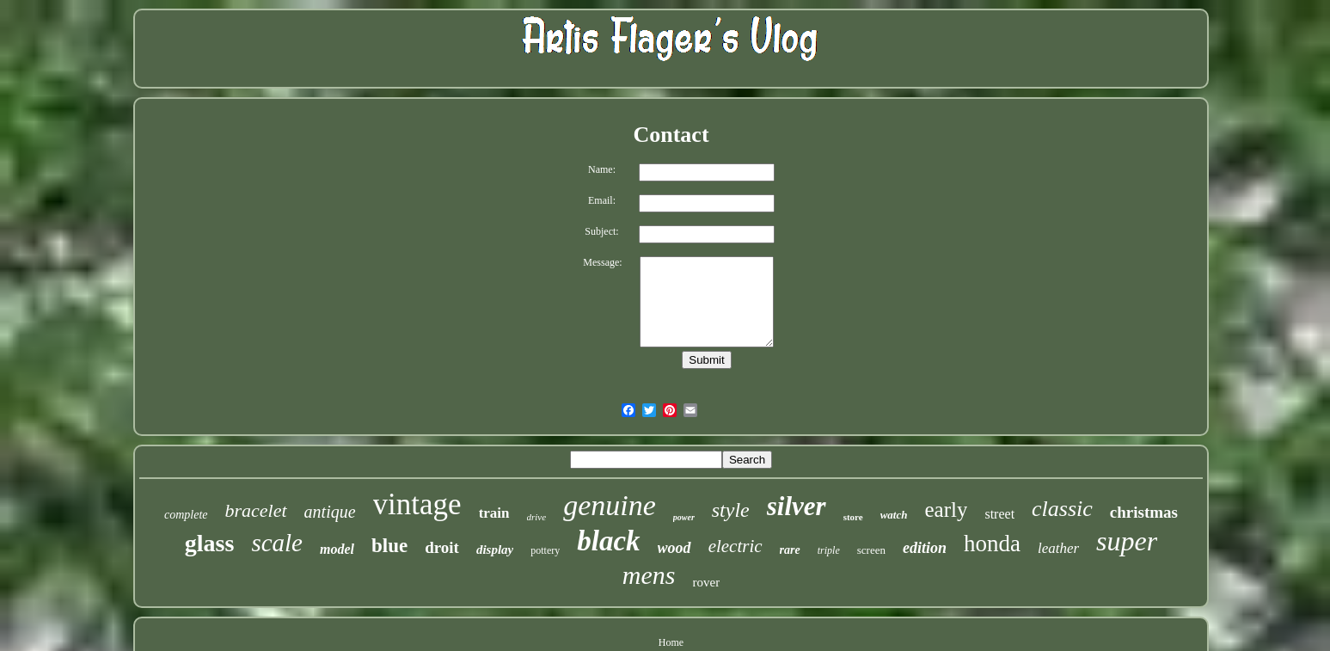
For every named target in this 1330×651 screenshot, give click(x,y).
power (684, 517)
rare (790, 550)
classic (1062, 508)
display (494, 549)
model (337, 549)
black (608, 540)
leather (1058, 548)
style (731, 510)
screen (871, 550)
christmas (1144, 512)
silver (796, 506)
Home (671, 642)
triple (829, 550)
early (945, 509)
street (999, 514)
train (494, 513)
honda (992, 543)
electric (735, 546)
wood (674, 547)
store (853, 517)
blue (389, 545)
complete (186, 514)
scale (277, 542)
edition (925, 547)
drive (537, 517)
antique (330, 511)
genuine (609, 505)
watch (894, 514)
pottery (545, 550)
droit (442, 547)
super (1126, 540)
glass (210, 543)
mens (649, 575)
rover (706, 582)
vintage (417, 504)
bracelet (256, 510)
